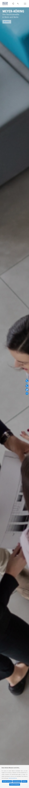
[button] (13, 4)
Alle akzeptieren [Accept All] (16, 781)
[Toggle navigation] (25, 3)
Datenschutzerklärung (13, 778)
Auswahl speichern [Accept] (7, 781)
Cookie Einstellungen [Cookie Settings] (14, 784)
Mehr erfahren (7, 21)
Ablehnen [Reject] (24, 781)
